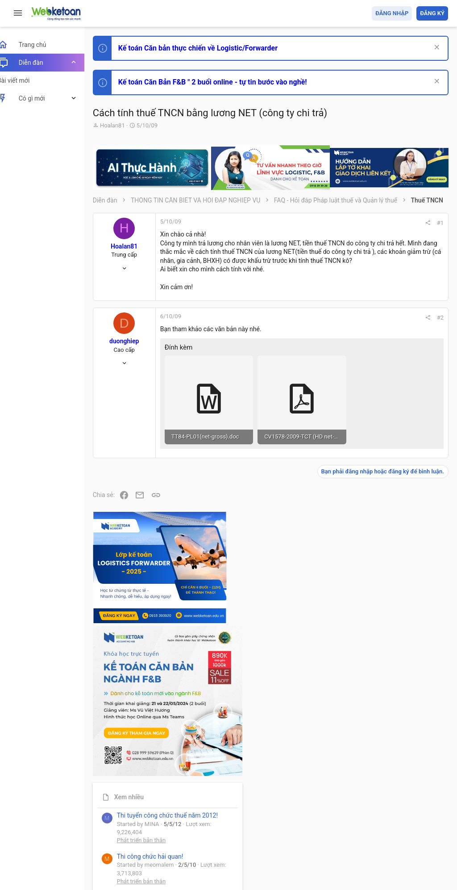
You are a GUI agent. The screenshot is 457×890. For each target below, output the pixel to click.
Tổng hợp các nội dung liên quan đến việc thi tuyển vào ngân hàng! (398, 615)
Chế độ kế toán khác (387, 648)
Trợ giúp (380, 831)
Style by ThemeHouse (133, 870)
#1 (319, 229)
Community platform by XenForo (181, 854)
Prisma (114, 831)
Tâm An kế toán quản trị (378, 745)
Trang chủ (409, 831)
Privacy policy (347, 831)
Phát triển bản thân (385, 499)
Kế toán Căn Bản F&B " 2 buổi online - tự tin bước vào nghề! (222, 82)
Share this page (392, 795)
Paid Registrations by (176, 862)
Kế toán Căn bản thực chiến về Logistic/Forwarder (207, 48)
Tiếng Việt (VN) (157, 831)
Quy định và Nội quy (298, 831)
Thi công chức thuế (385, 698)
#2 (319, 350)
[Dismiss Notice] (435, 48)
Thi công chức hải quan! (394, 515)
